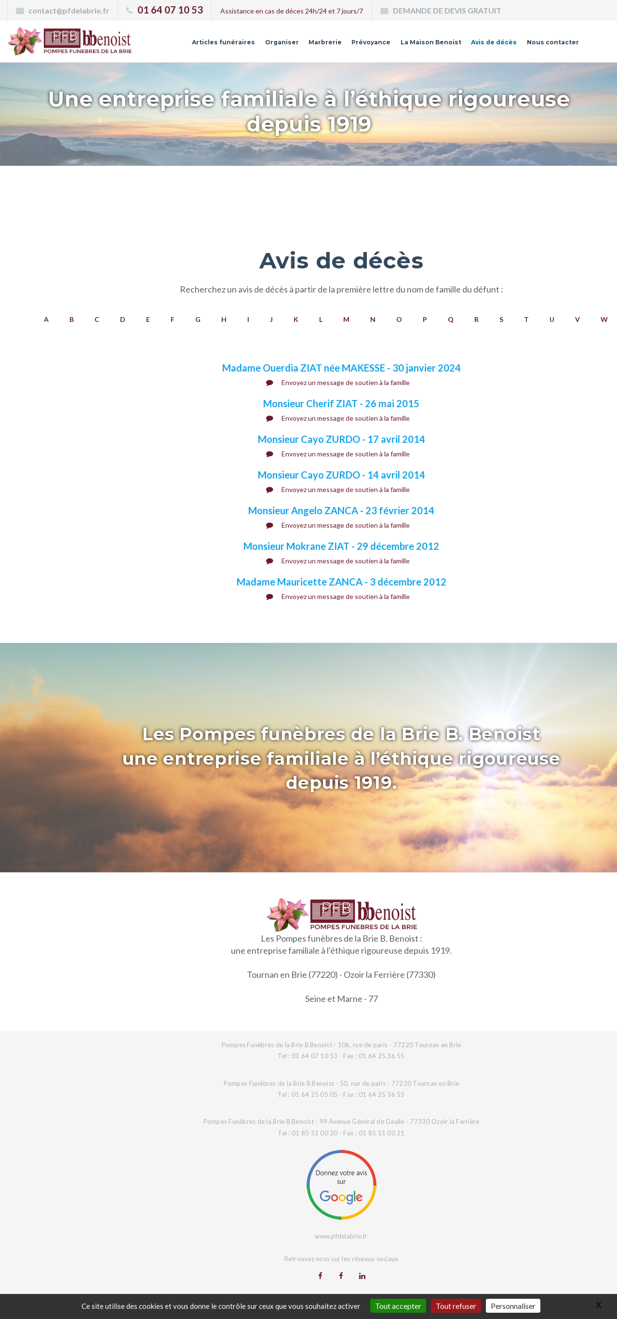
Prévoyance (349, 44)
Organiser (253, 44)
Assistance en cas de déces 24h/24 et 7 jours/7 (291, 11)
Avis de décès (484, 44)
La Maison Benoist (415, 44)
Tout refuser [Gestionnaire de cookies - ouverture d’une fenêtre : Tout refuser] (456, 1305)
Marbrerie (300, 44)
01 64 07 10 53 (170, 9)
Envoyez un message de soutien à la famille (338, 382)
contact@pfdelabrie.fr (68, 10)
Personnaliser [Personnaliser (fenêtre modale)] (513, 1305)
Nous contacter (549, 44)
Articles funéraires (191, 44)
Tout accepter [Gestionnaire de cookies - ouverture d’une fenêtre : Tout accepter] (398, 1305)
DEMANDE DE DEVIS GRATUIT (447, 10)
